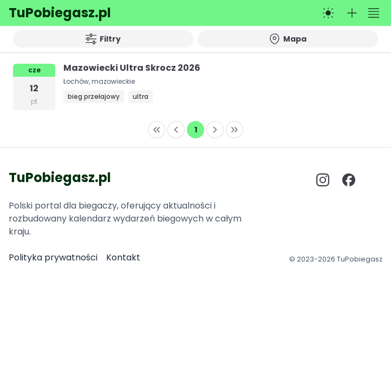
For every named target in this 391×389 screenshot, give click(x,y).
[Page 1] (195, 129)
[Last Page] (234, 129)
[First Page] (156, 129)
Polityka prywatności (53, 257)
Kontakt (123, 257)
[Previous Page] (176, 129)
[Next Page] (215, 129)
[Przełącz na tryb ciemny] (328, 13)
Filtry (103, 38)
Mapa (288, 38)
